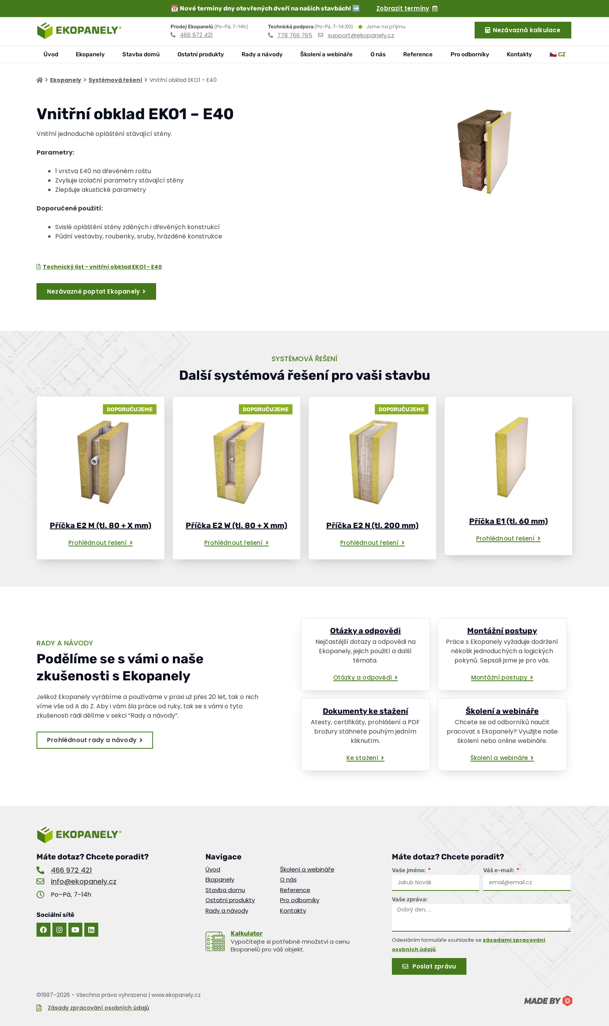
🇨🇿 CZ (558, 54)
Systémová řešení (115, 80)
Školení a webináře (326, 54)
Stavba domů (141, 54)
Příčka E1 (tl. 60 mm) (508, 521)
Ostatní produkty (200, 54)
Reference (418, 54)
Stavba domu (225, 890)
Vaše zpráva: (410, 899)
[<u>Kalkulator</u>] (215, 941)
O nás (378, 54)
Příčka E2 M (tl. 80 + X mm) (100, 525)
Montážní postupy (502, 630)
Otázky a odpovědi (365, 630)
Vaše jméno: (409, 870)
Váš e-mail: (499, 870)
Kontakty (519, 54)
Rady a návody (262, 54)
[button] (100, 543)
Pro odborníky (470, 54)
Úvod (51, 54)
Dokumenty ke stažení (365, 711)
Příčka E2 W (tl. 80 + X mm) (236, 525)
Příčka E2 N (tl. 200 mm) (372, 525)
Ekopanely (90, 54)
